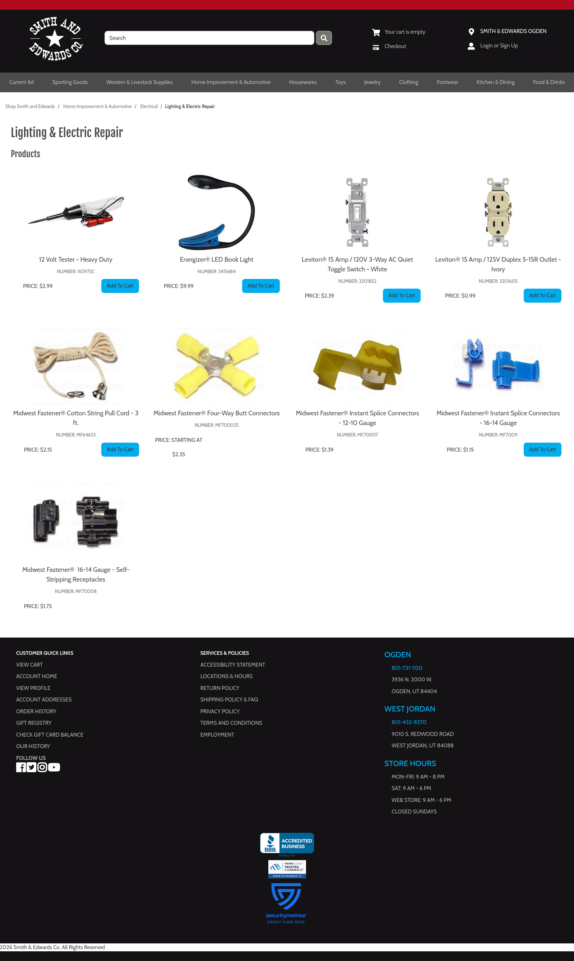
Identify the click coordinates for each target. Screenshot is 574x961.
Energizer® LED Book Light (216, 259)
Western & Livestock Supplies (139, 82)
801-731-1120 (407, 668)
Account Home (36, 676)
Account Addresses (43, 699)
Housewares (303, 82)
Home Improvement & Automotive (230, 82)
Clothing (408, 82)
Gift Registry (33, 723)
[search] (209, 38)
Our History (33, 746)
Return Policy (219, 688)
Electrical (149, 106)
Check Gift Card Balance (49, 735)
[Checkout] (389, 46)
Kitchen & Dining (495, 82)
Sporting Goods (70, 82)
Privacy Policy (220, 711)
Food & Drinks (549, 82)
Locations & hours (226, 676)
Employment (217, 735)
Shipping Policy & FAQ (229, 699)
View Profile (33, 688)
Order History (36, 711)
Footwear (447, 82)
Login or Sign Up (499, 45)
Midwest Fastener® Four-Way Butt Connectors (216, 413)
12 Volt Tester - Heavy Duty (75, 259)
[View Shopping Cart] (398, 32)
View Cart (29, 665)
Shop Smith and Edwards (30, 106)
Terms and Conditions (231, 723)
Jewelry (372, 82)
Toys (340, 82)
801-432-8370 (409, 722)
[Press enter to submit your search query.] (324, 38)
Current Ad (21, 82)
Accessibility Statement (232, 665)
